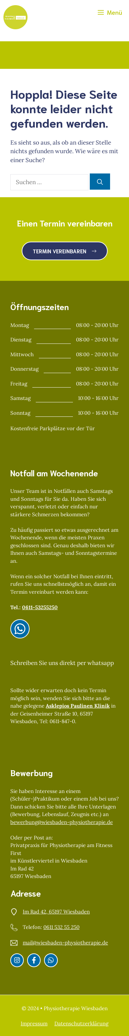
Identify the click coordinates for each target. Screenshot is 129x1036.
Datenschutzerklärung (81, 1023)
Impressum (34, 1023)
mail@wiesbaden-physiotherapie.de (65, 942)
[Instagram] (20, 628)
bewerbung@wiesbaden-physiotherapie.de (61, 822)
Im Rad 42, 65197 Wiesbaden (56, 911)
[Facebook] (34, 960)
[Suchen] (100, 181)
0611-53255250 (40, 607)
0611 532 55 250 (61, 927)
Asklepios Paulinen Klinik (78, 705)
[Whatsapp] (50, 960)
